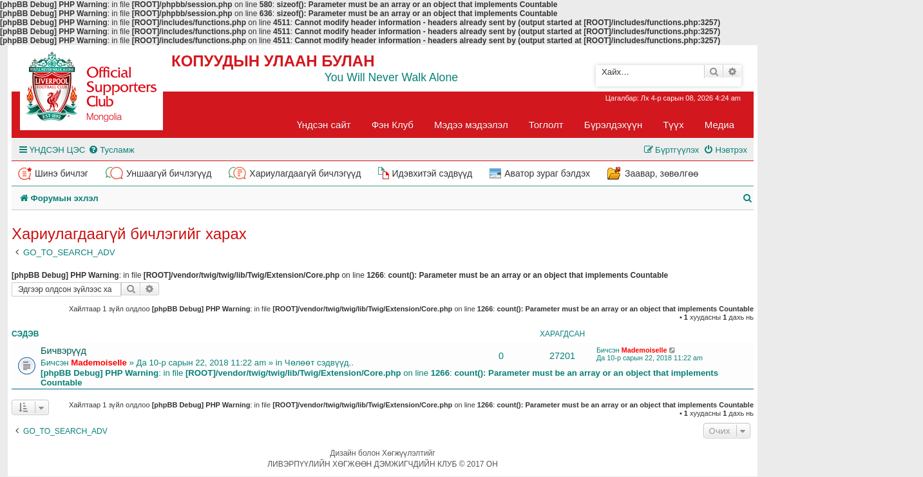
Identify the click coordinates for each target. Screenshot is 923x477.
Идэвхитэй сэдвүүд (432, 173)
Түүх (673, 124)
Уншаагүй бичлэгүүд (168, 173)
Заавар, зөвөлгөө (661, 173)
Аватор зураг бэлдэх (547, 173)
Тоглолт (546, 124)
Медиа (719, 124)
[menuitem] (111, 150)
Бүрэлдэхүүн (613, 124)
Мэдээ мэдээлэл (471, 124)
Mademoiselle (99, 362)
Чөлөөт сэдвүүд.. (319, 362)
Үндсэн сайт (324, 124)
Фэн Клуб (393, 124)
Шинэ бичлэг (61, 173)
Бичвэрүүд (63, 351)
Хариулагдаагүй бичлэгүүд (305, 173)
